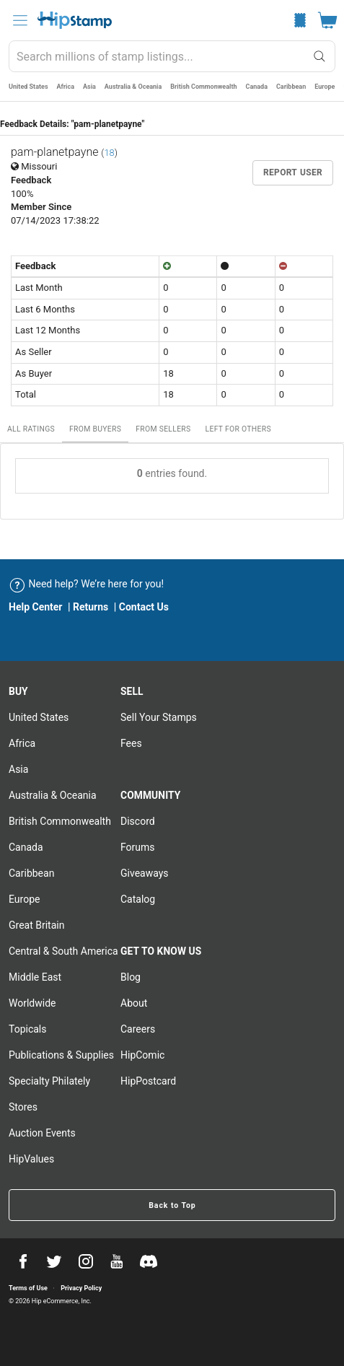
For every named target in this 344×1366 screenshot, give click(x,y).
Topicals (28, 1029)
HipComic (142, 1055)
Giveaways (144, 873)
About (133, 1003)
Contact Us (144, 607)
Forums (137, 847)
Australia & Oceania (133, 86)
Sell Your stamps (158, 717)
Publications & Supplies (61, 1055)
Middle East (35, 977)
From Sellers (163, 429)
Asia (89, 86)
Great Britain (36, 925)
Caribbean (291, 86)
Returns (90, 607)
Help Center (36, 607)
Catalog (137, 899)
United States (28, 86)
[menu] (20, 20)
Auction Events (42, 1133)
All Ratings (31, 429)
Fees (131, 743)
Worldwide (32, 1003)
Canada (257, 86)
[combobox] (172, 56)
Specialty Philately (49, 1081)
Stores (23, 1107)
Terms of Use (28, 1288)
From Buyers (95, 429)
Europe (324, 86)
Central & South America (63, 951)
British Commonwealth (203, 86)
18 (109, 152)
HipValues (31, 1159)
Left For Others (238, 429)
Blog (130, 977)
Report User (292, 172)
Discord (137, 821)
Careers (137, 1029)
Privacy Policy (81, 1288)
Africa (65, 86)
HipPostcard (148, 1081)
